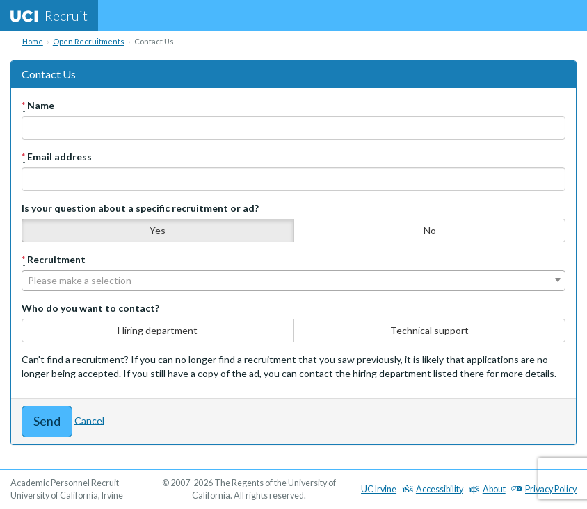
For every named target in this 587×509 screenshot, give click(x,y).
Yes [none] (158, 230)
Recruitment (54, 259)
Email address (57, 157)
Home (32, 41)
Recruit (49, 15)
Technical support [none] (429, 330)
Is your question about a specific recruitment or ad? (140, 208)
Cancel (89, 420)
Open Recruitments (88, 41)
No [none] (430, 230)
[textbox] (293, 280)
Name (38, 105)
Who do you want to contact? (90, 308)
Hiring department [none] (158, 330)
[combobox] (293, 280)
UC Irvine (378, 489)
